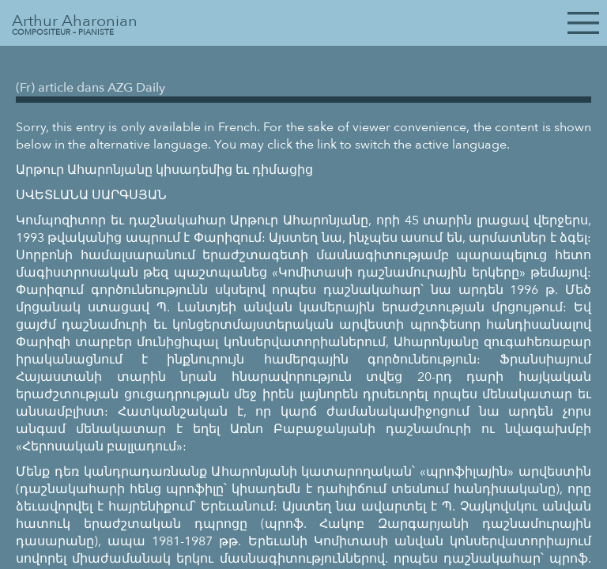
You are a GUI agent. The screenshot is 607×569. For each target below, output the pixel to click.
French (237, 127)
